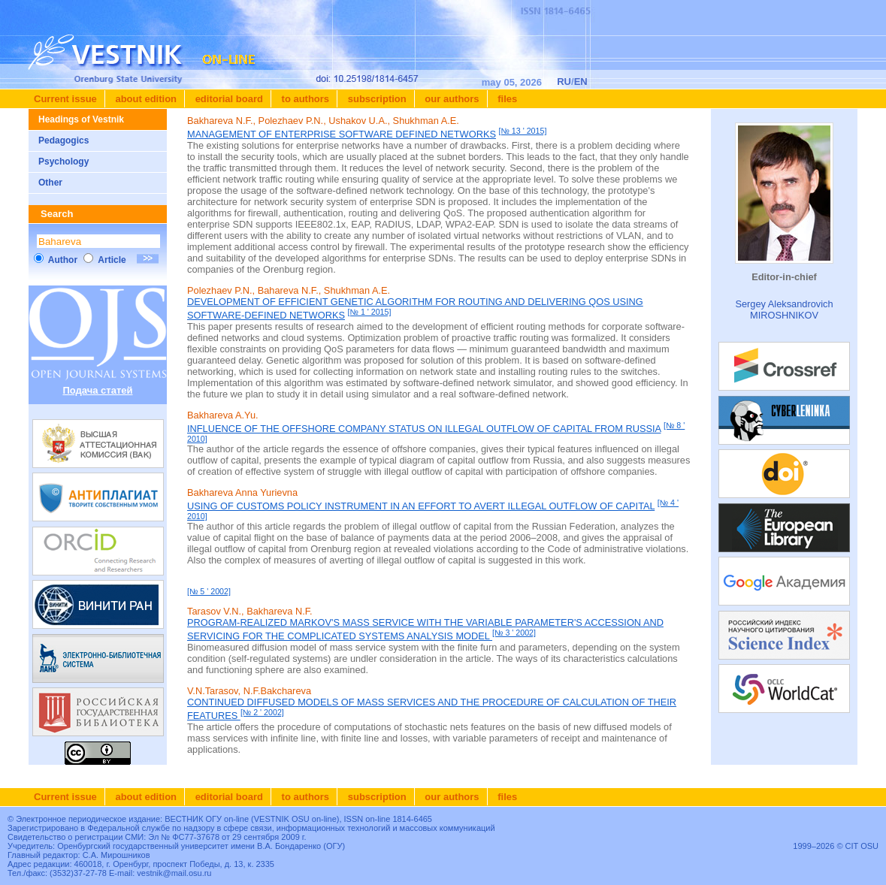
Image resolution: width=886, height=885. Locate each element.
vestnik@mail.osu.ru (174, 872)
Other (50, 182)
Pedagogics (63, 140)
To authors (304, 98)
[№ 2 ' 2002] (262, 712)
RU (564, 81)
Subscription (376, 98)
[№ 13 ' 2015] (523, 130)
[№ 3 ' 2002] (514, 632)
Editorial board (227, 98)
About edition (145, 98)
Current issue (65, 98)
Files (506, 98)
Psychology (63, 161)
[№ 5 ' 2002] (209, 591)
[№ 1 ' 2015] (370, 311)
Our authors (450, 98)
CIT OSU (861, 845)
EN (581, 81)
